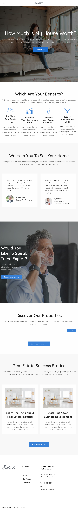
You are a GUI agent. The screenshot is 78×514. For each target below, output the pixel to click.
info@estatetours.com (48, 489)
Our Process (27, 479)
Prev (69, 331)
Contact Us (26, 482)
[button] (40, 49)
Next (73, 331)
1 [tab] (39, 335)
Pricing (25, 475)
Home (25, 472)
